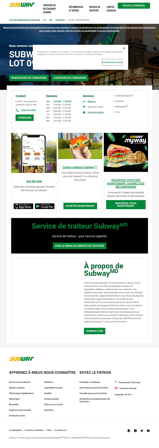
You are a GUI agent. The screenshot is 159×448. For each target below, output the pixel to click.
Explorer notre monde (20, 410)
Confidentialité (15, 430)
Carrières (49, 410)
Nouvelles (14, 405)
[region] (80, 57)
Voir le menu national (19, 382)
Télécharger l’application (21, 393)
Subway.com (94, 330)
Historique (14, 399)
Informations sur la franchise (94, 388)
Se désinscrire (61, 430)
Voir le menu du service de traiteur (79, 245)
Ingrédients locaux (53, 388)
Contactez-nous (17, 416)
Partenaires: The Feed (129, 383)
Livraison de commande (69, 77)
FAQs (49, 430)
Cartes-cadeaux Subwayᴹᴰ (80, 167)
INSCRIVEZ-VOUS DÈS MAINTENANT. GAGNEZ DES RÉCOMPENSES (125, 183)
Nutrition (48, 382)
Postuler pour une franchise (93, 393)
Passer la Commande (134, 5)
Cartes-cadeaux (17, 388)
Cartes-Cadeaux (111, 9)
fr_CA (123, 394)
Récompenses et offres (76, 9)
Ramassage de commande (29, 77)
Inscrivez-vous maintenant (125, 204)
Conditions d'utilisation (34, 430)
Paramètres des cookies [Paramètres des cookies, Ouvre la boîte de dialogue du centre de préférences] (112, 62)
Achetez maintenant (80, 205)
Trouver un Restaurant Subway (49, 9)
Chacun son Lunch (53, 405)
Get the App (34, 181)
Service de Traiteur (94, 9)
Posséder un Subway (90, 382)
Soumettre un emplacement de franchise (95, 400)
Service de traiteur (96, 112)
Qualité (47, 393)
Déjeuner (92, 101)
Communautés (51, 399)
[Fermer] (124, 48)
